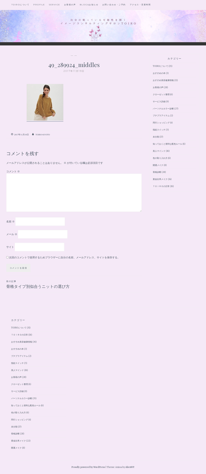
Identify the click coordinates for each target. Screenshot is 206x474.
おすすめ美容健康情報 (163, 80)
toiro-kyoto (42, 135)
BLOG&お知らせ (89, 4)
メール (11, 234)
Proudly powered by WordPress (88, 467)
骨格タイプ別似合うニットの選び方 (40, 284)
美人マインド (159, 151)
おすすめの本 (159, 73)
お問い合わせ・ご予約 (114, 4)
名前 (10, 221)
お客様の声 (70, 4)
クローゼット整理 (161, 94)
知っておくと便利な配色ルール (167, 144)
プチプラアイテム (161, 115)
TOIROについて (20, 4)
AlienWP (129, 467)
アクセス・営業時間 (140, 4)
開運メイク (158, 165)
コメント (13, 171)
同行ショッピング (161, 122)
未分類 (156, 136)
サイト (10, 246)
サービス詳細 (159, 101)
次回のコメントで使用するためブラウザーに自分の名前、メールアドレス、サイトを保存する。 (64, 257)
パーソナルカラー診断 (163, 108)
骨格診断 (157, 172)
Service (54, 4)
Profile (39, 4)
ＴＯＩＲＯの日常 (161, 186)
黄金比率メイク (160, 179)
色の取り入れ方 (160, 158)
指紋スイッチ (159, 129)
